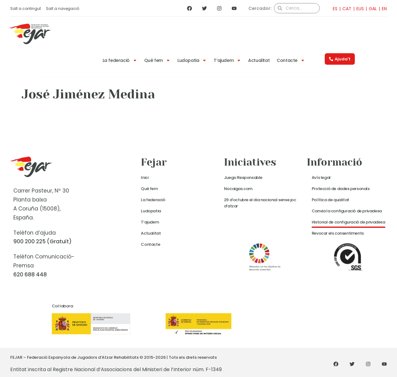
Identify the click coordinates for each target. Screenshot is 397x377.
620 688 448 (30, 274)
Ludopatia (192, 60)
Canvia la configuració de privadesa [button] (347, 211)
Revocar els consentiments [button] (338, 233)
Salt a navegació (62, 8)
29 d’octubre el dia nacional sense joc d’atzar (260, 203)
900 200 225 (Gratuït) (42, 241)
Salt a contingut (25, 8)
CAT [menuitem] (346, 9)
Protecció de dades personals (341, 189)
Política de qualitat (330, 200)
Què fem (157, 60)
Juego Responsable (243, 177)
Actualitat (259, 60)
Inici (144, 177)
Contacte (291, 60)
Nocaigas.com (238, 189)
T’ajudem (227, 60)
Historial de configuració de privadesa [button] (348, 222)
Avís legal (321, 177)
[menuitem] (333, 8)
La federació (120, 60)
